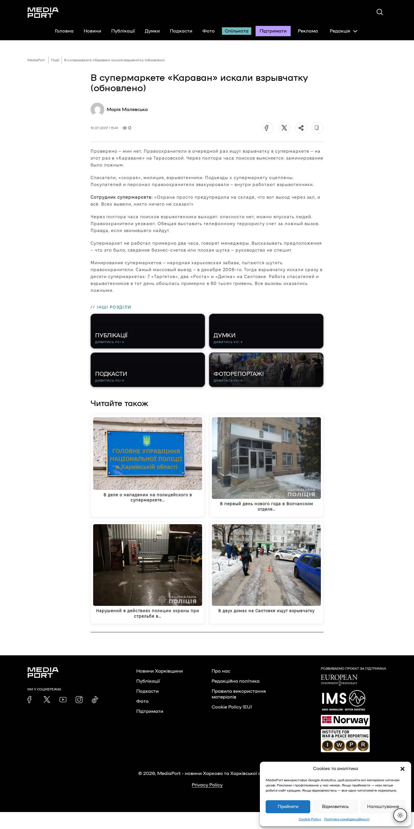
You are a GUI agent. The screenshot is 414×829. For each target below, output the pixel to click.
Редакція (343, 31)
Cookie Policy (310, 819)
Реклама (308, 31)
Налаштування (383, 807)
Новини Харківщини (159, 688)
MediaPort (36, 60)
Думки (152, 31)
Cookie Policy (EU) (232, 724)
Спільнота (236, 31)
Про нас (221, 688)
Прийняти (288, 807)
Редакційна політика (236, 698)
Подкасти (181, 31)
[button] (402, 769)
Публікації (123, 31)
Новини (92, 31)
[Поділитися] (301, 128)
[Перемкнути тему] (400, 815)
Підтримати (273, 31)
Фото (208, 31)
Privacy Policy (207, 802)
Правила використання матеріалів (239, 711)
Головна (64, 31)
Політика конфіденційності (346, 819)
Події (55, 60)
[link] (31, 716)
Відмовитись (335, 807)
